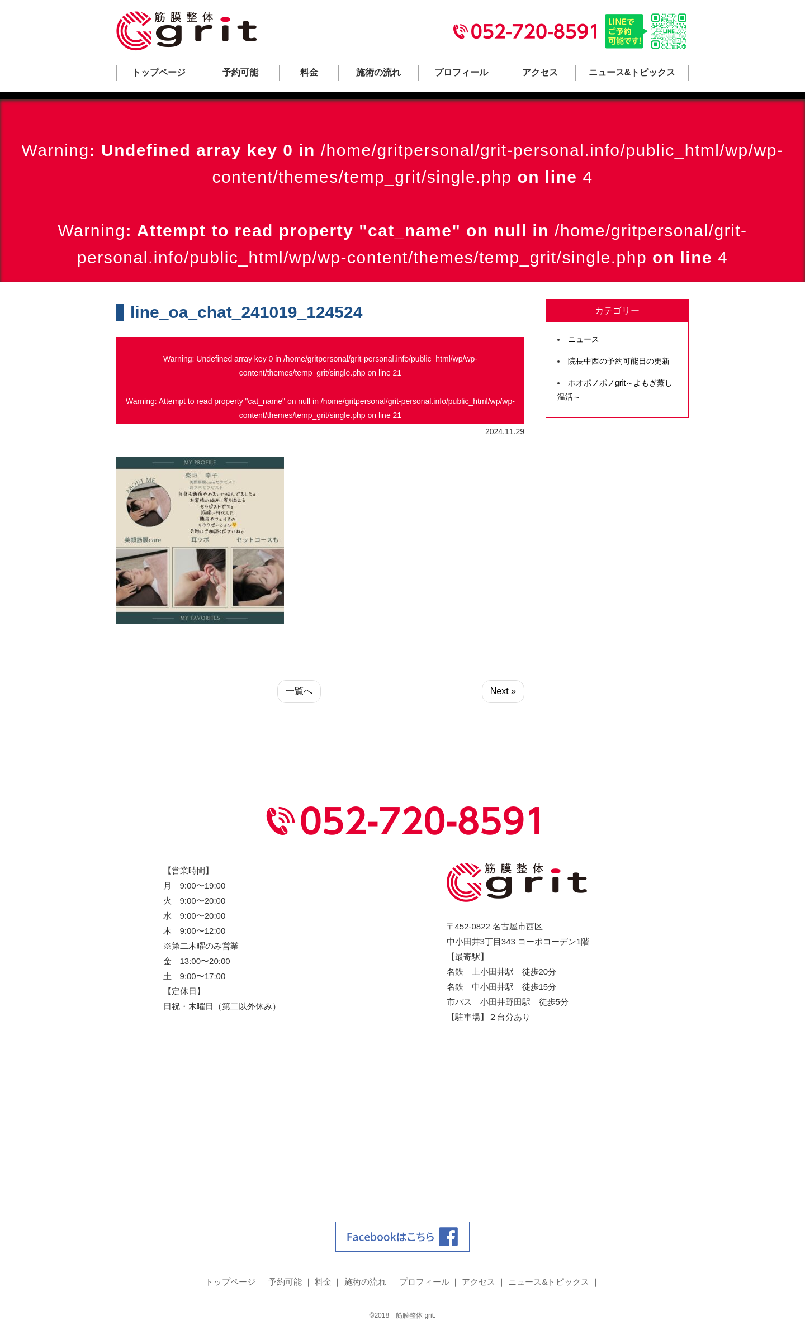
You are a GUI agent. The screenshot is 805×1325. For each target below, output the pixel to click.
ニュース (583, 339)
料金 (309, 72)
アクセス (540, 72)
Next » (503, 691)
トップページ (159, 72)
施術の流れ (378, 72)
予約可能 (240, 72)
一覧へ (299, 691)
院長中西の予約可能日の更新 (619, 361)
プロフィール (461, 72)
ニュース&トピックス (632, 72)
